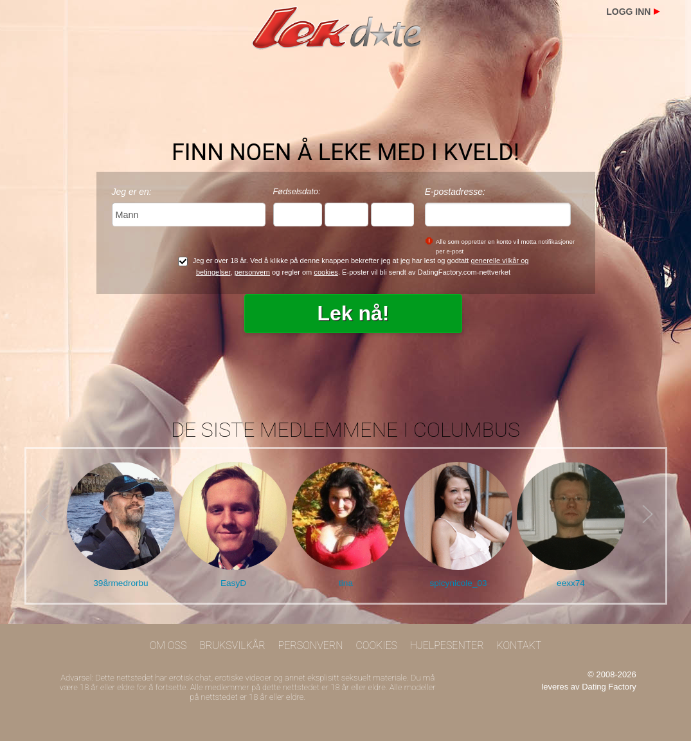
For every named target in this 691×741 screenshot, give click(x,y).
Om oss (168, 645)
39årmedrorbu (120, 583)
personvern (252, 272)
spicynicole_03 (458, 583)
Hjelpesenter (447, 645)
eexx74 (571, 583)
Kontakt (518, 645)
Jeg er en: (132, 192)
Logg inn (628, 11)
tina (346, 583)
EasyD (233, 583)
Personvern (310, 645)
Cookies (376, 645)
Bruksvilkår (232, 645)
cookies (326, 272)
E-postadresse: (455, 192)
